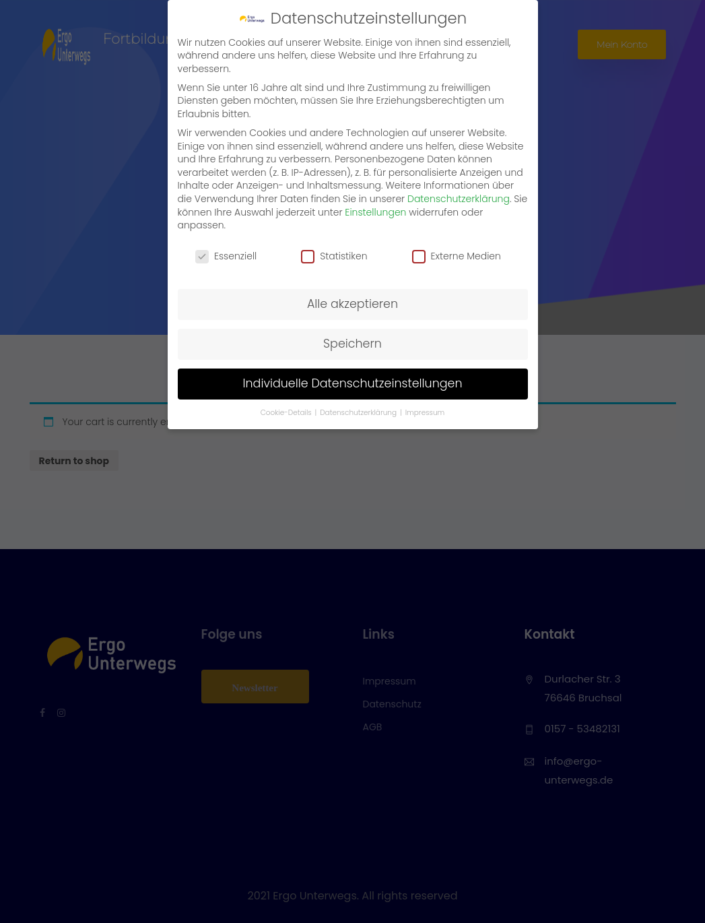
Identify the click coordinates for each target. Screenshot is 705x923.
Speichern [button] (352, 344)
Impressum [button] (425, 413)
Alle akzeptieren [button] (352, 304)
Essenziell (226, 256)
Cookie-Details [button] (287, 413)
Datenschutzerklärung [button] (359, 413)
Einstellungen (375, 212)
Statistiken (334, 256)
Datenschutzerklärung (458, 198)
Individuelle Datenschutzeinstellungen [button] (352, 383)
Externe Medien (456, 256)
